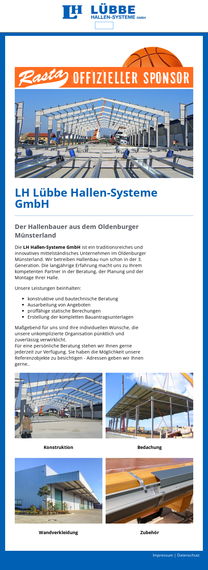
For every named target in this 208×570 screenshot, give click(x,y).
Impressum (163, 555)
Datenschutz (188, 555)
